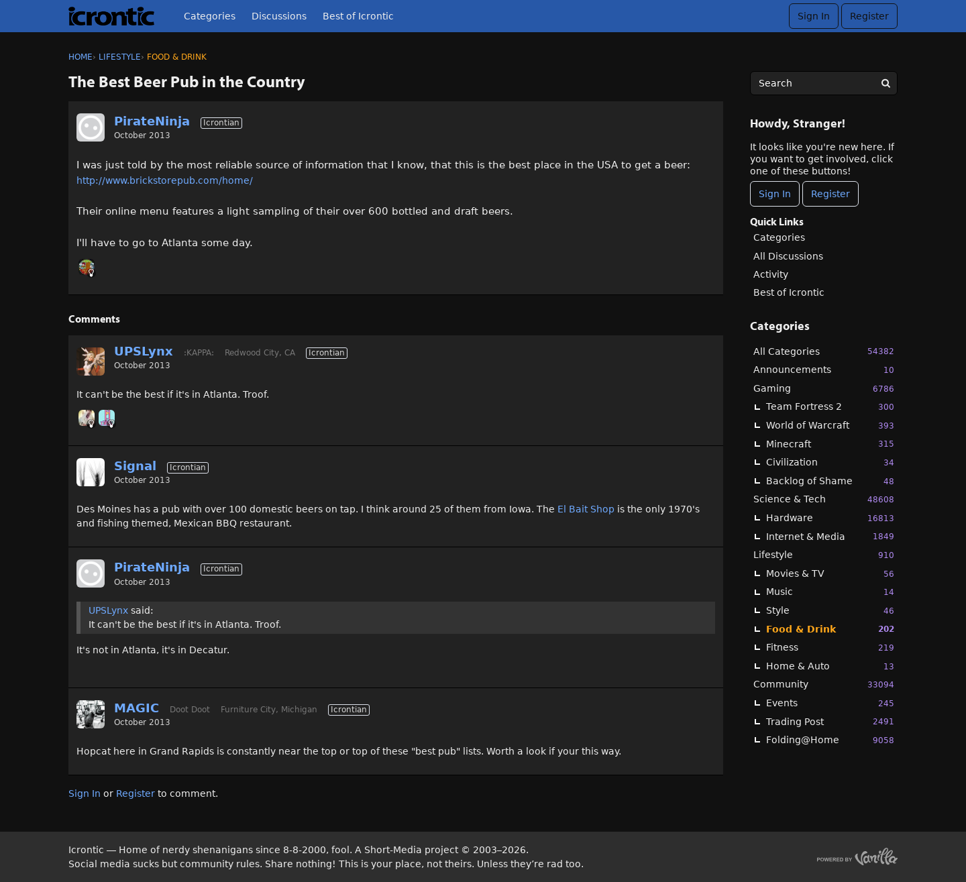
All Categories (823, 351)
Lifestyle (823, 555)
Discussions (279, 16)
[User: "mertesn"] (86, 418)
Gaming (823, 388)
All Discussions (788, 256)
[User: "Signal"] (90, 472)
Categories (209, 16)
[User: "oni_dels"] (86, 267)
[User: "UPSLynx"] (90, 361)
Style (830, 610)
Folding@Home (830, 740)
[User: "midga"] (107, 418)
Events (830, 703)
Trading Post (830, 721)
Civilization (830, 462)
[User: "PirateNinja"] (90, 127)
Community (823, 684)
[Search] (885, 83)
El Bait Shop (585, 509)
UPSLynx (143, 351)
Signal (135, 466)
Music (830, 592)
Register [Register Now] (830, 193)
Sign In (814, 16)
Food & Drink (830, 628)
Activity (770, 274)
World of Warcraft (830, 425)
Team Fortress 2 (830, 406)
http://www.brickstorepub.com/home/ (164, 180)
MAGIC (136, 708)
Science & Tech (823, 499)
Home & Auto (830, 666)
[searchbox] (824, 83)
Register (869, 16)
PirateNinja (152, 121)
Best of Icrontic (358, 16)
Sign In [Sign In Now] (775, 193)
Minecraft (830, 443)
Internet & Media (830, 536)
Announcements (823, 370)
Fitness (830, 647)
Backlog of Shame (830, 481)
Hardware (830, 518)
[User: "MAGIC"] (90, 714)
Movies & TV (830, 573)
